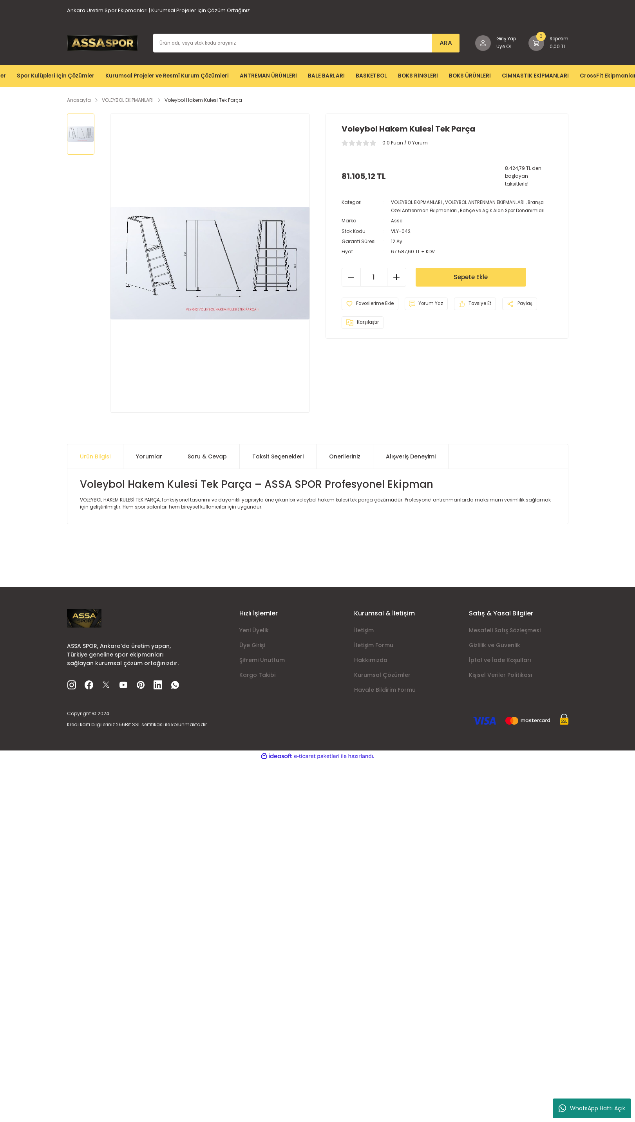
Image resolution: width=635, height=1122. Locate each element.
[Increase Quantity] (396, 276)
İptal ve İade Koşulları (500, 660)
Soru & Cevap (207, 456)
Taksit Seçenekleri (278, 456)
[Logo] (102, 42)
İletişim (364, 630)
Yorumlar (149, 456)
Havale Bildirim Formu (385, 690)
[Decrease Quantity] (351, 276)
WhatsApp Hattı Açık (592, 1108)
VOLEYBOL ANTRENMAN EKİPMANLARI (486, 202)
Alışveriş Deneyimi (411, 456)
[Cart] (547, 43)
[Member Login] (493, 43)
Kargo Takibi (257, 675)
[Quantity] (374, 276)
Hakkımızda (370, 660)
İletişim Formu (373, 645)
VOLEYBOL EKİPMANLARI (417, 202)
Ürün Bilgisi (95, 456)
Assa (397, 220)
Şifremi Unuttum (262, 660)
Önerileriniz (344, 456)
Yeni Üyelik (254, 630)
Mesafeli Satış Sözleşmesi (505, 630)
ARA (442, 42)
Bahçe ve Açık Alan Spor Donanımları (505, 210)
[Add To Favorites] (371, 303)
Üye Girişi (252, 645)
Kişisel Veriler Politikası (500, 675)
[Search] (304, 43)
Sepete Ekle (470, 276)
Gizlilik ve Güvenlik (494, 645)
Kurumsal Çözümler (382, 675)
